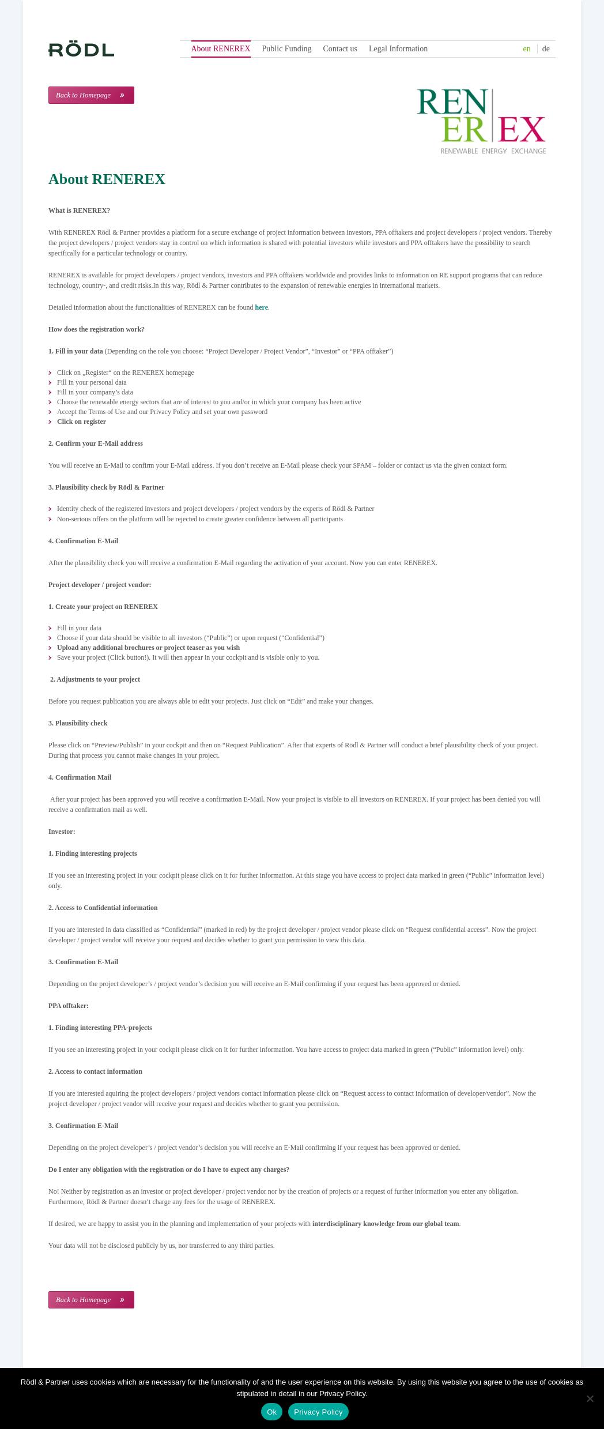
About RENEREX (221, 48)
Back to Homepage (83, 95)
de (546, 48)
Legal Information (398, 48)
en (527, 48)
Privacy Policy (318, 1412)
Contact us (340, 48)
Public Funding (287, 48)
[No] (589, 1398)
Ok (272, 1412)
